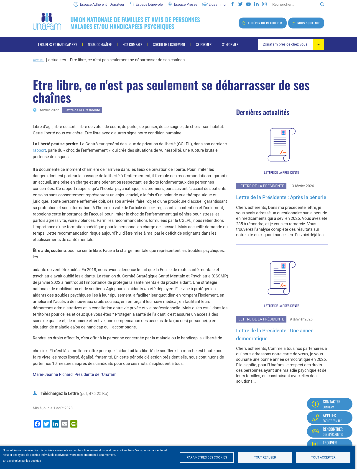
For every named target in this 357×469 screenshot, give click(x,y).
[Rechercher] (295, 4)
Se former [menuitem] (204, 44)
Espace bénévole (149, 4)
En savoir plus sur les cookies (22, 460)
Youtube (248, 4)
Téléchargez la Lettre (60, 393)
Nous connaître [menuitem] (100, 44)
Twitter (240, 4)
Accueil (39, 59)
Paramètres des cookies (207, 457)
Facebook (232, 4)
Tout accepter (323, 457)
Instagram (264, 4)
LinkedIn (256, 4)
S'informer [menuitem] (230, 44)
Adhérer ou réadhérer (265, 23)
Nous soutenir (308, 23)
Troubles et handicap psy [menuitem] (57, 44)
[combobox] (291, 44)
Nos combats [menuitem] (132, 44)
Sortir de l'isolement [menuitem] (169, 44)
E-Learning (217, 4)
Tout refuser (265, 457)
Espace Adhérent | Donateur (102, 4)
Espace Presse (185, 4)
